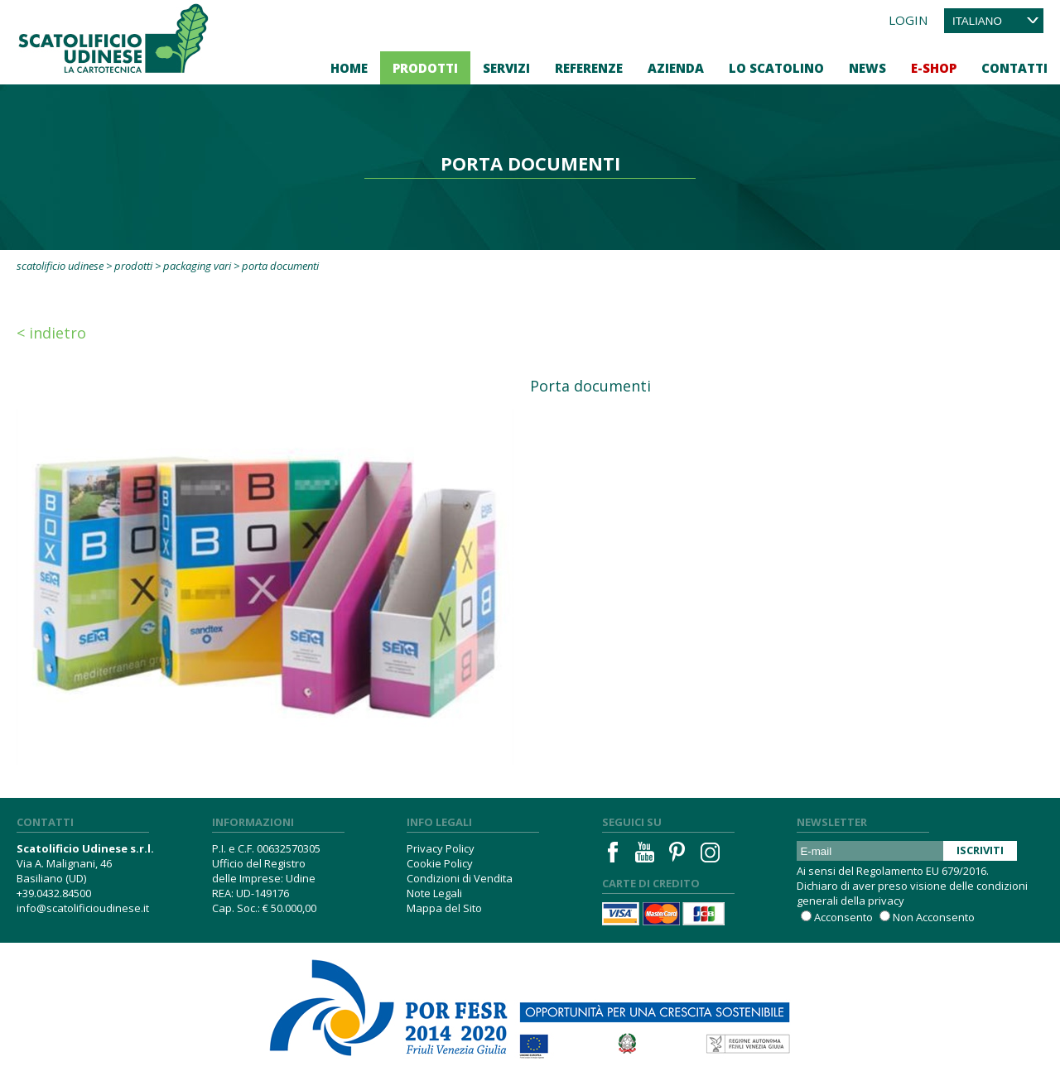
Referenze (589, 68)
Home (349, 68)
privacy (886, 900)
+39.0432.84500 (54, 893)
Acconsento (843, 917)
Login (908, 20)
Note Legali (434, 893)
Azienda (676, 68)
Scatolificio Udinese (60, 265)
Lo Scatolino (776, 68)
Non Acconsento (934, 917)
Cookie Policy (440, 863)
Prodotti (425, 68)
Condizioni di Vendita (460, 878)
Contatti (1014, 68)
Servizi (506, 68)
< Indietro (51, 333)
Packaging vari (197, 265)
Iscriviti (980, 850)
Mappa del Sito (444, 908)
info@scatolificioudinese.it (83, 908)
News (867, 68)
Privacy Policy (441, 848)
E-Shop (933, 68)
